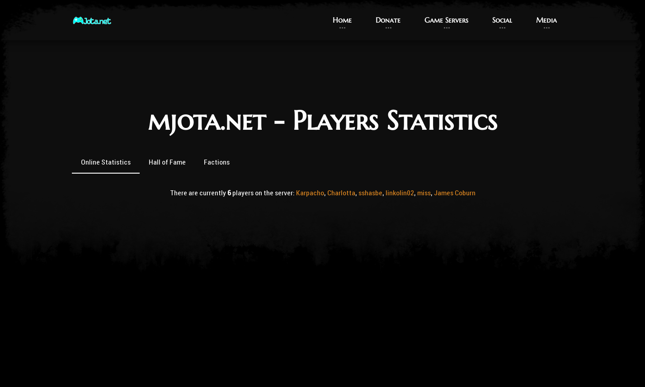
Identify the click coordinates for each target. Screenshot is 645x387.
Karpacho (310, 192)
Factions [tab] (217, 161)
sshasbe (370, 192)
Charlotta (341, 192)
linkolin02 (400, 192)
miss (424, 192)
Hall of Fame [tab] (167, 161)
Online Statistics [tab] (106, 161)
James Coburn (455, 192)
